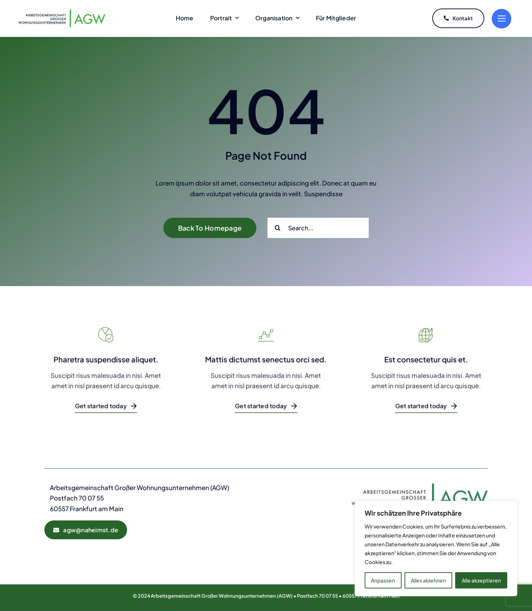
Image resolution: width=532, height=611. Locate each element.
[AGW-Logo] (61, 12)
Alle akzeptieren (481, 580)
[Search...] (318, 226)
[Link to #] (501, 18)
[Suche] (277, 226)
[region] (436, 548)
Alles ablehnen (428, 580)
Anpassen (383, 580)
